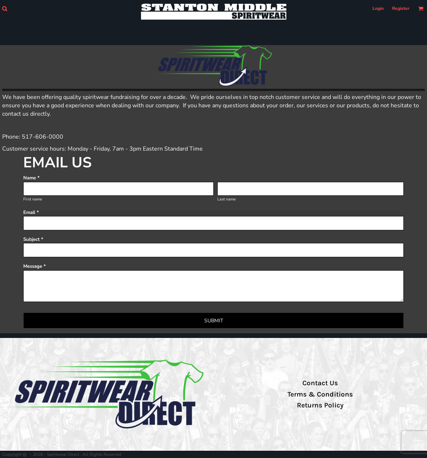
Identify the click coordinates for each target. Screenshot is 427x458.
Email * (31, 212)
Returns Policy (320, 405)
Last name (226, 199)
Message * (34, 266)
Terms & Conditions (320, 394)
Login (378, 8)
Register (401, 8)
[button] (4, 8)
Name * (31, 178)
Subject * (33, 239)
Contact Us (320, 383)
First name (32, 199)
